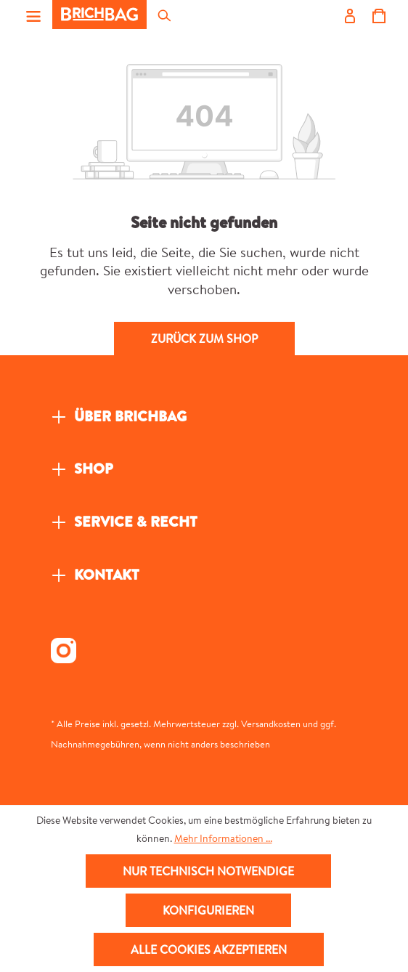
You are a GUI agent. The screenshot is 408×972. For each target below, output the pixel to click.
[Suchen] (163, 14)
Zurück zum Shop (204, 339)
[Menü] (33, 14)
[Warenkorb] (378, 14)
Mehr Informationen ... (223, 838)
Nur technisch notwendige (208, 871)
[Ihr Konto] (349, 14)
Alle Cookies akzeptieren (209, 949)
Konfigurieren (208, 910)
